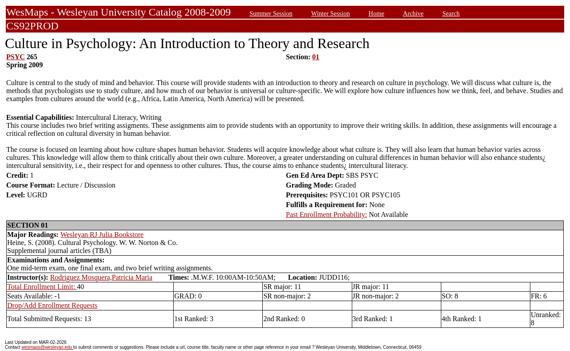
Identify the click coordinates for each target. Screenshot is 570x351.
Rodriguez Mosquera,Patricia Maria (101, 277)
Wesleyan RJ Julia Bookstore (102, 234)
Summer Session (270, 13)
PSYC (15, 57)
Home (376, 13)
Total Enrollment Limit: (42, 286)
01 (315, 57)
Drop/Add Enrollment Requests (52, 305)
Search (451, 13)
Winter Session (330, 13)
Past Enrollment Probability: (326, 214)
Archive (413, 13)
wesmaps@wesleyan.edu (47, 347)
